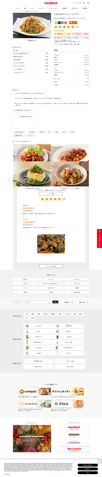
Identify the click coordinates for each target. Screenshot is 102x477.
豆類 (74, 303)
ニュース (17, 7)
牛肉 (26, 303)
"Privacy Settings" (57, 468)
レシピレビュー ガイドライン (83, 162)
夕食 (64, 132)
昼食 (56, 132)
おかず (61, 44)
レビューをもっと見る (51, 247)
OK (88, 472)
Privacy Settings (87, 465)
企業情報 (84, 7)
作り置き (41, 132)
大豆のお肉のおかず (19, 132)
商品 (25, 7)
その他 (32, 308)
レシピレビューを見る (59, 30)
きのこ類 (67, 303)
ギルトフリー (31, 135)
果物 (80, 303)
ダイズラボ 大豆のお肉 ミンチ (21, 53)
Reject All (87, 469)
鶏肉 (39, 303)
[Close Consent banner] (100, 461)
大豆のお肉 (32, 132)
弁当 (49, 132)
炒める (71, 44)
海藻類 (53, 303)
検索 (88, 3)
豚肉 (33, 303)
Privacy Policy (7, 474)
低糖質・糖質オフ (19, 135)
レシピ (31, 7)
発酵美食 (64, 7)
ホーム (15, 11)
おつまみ (72, 132)
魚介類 (45, 303)
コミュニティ (41, 7)
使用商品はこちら (32, 40)
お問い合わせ (74, 7)
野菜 (78, 44)
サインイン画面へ (51, 175)
